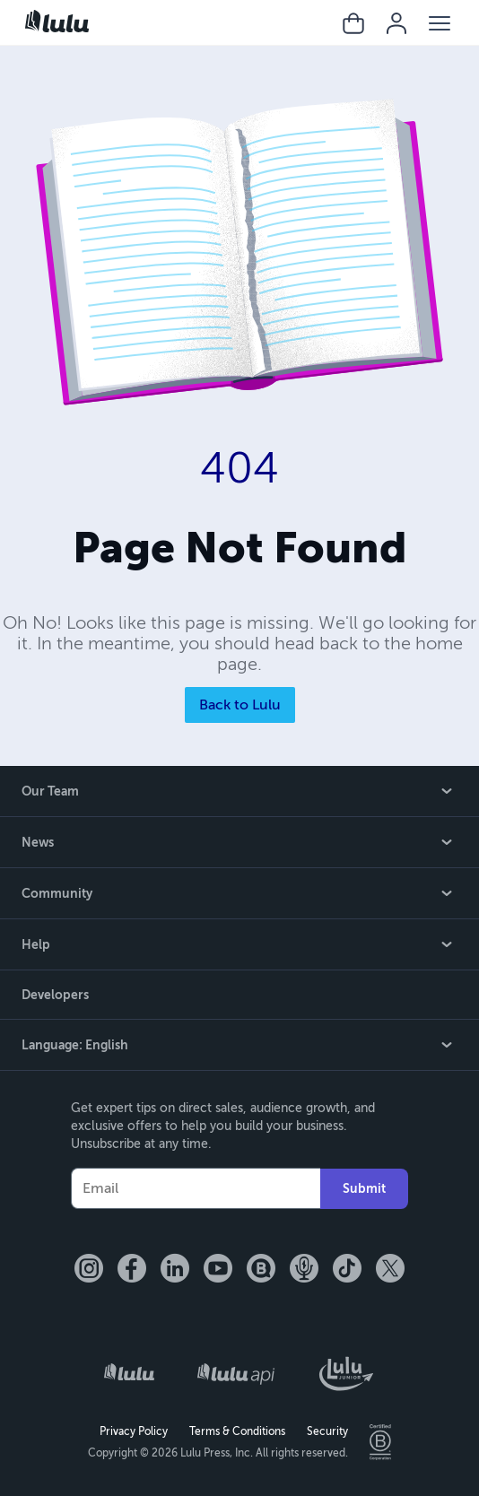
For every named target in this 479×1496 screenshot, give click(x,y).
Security (327, 1431)
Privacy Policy (134, 1431)
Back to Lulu (240, 705)
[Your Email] (195, 1188)
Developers (55, 994)
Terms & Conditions (237, 1431)
